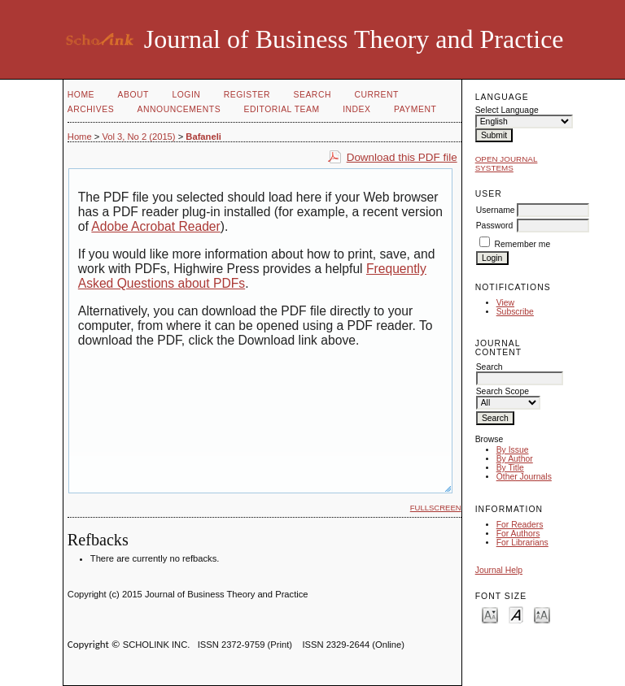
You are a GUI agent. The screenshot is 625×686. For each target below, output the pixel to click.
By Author (514, 458)
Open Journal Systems (506, 163)
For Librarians (522, 542)
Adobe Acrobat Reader (155, 226)
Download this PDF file (402, 157)
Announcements (179, 109)
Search (312, 94)
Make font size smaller (490, 614)
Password (495, 225)
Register (247, 94)
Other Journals (524, 476)
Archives (91, 109)
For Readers (520, 524)
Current (376, 94)
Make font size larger (542, 614)
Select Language (507, 110)
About (133, 94)
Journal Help (498, 570)
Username (495, 210)
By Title (510, 467)
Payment (415, 109)
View (505, 302)
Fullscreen (435, 507)
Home (81, 94)
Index (356, 109)
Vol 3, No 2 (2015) (138, 136)
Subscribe (515, 311)
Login (186, 94)
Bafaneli (203, 136)
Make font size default (516, 614)
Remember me (523, 244)
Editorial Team (282, 109)
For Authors (518, 533)
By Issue (512, 449)
